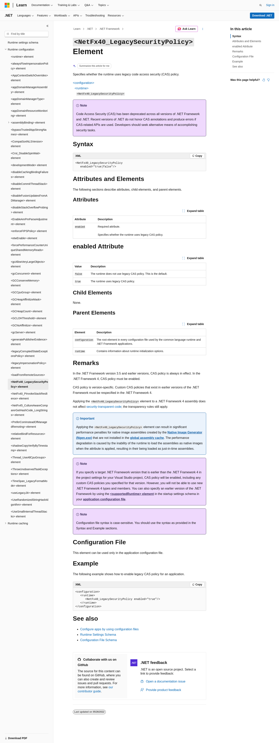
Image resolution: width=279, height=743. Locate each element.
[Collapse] (47, 25)
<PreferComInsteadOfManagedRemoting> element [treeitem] (29, 424)
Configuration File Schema (98, 640)
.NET (90, 28)
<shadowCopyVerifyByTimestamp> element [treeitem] (29, 448)
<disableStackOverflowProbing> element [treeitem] (29, 210)
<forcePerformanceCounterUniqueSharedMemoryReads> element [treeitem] (29, 250)
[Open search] (260, 5)
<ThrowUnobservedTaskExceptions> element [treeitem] (29, 472)
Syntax (236, 36)
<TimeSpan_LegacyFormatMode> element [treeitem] (29, 483)
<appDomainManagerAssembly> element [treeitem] (29, 90)
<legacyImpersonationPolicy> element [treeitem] (28, 365)
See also (237, 66)
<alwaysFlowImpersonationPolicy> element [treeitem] (29, 66)
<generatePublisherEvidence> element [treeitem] (29, 342)
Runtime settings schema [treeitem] (23, 42)
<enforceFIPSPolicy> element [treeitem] (29, 231)
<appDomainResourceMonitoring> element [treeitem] (29, 113)
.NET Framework (109, 28)
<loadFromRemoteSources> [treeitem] (28, 374)
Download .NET (262, 15)
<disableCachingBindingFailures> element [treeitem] (29, 174)
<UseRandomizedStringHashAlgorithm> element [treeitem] (29, 502)
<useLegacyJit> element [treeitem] (25, 492)
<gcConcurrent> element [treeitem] (26, 273)
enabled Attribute (242, 46)
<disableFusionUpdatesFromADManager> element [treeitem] (29, 198)
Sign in (270, 5)
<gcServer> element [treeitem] (23, 332)
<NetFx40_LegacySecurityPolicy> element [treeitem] (29, 384)
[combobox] (26, 34)
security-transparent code (103, 406)
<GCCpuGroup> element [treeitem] (26, 292)
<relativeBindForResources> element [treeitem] (28, 436)
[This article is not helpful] (268, 80)
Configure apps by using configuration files (109, 629)
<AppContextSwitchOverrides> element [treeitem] (29, 78)
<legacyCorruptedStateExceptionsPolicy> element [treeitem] (29, 354)
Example (237, 61)
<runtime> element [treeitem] (22, 56)
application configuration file (104, 499)
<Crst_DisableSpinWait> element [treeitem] (25, 156)
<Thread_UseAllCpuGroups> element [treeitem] (28, 460)
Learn (77, 28)
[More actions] (202, 29)
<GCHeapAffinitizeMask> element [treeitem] (26, 302)
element (132, 494)
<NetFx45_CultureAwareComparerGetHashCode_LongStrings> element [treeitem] (29, 410)
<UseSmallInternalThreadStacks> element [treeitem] (29, 514)
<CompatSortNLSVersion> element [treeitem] (27, 144)
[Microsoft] (7, 5)
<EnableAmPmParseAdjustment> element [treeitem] (29, 222)
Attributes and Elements (246, 41)
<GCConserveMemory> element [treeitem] (25, 283)
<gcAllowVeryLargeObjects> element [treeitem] (28, 264)
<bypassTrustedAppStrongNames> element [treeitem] (28, 132)
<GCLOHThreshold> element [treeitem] (28, 318)
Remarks (237, 51)
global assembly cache (147, 437)
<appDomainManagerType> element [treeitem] (28, 101)
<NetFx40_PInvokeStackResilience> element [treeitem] (29, 396)
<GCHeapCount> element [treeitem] (26, 311)
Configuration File (243, 56)
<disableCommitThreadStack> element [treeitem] (29, 186)
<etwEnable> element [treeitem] (24, 238)
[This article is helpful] (263, 80)
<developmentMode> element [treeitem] (29, 165)
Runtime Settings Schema (98, 634)
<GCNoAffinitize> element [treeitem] (26, 325)
